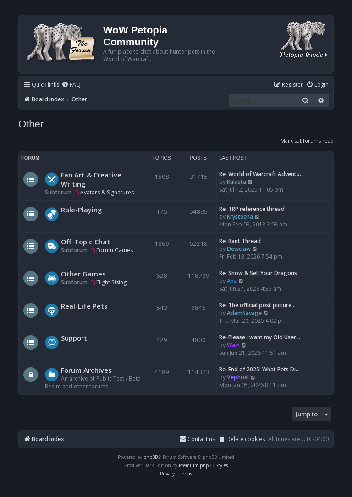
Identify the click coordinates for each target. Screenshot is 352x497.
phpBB (150, 457)
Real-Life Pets (84, 305)
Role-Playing (81, 209)
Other (31, 124)
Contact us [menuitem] (197, 439)
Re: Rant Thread (240, 241)
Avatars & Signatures (104, 192)
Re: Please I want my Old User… (259, 337)
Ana (232, 281)
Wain (233, 345)
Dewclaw (239, 249)
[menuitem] (71, 85)
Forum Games (111, 250)
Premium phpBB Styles (203, 465)
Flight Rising (108, 282)
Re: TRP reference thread (252, 209)
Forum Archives (86, 370)
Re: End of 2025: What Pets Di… (259, 369)
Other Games (83, 273)
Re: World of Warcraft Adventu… (261, 174)
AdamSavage (244, 313)
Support (74, 337)
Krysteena (240, 217)
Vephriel (238, 377)
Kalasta (236, 182)
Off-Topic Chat (85, 241)
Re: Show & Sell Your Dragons (258, 273)
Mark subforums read (307, 140)
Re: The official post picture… (257, 305)
